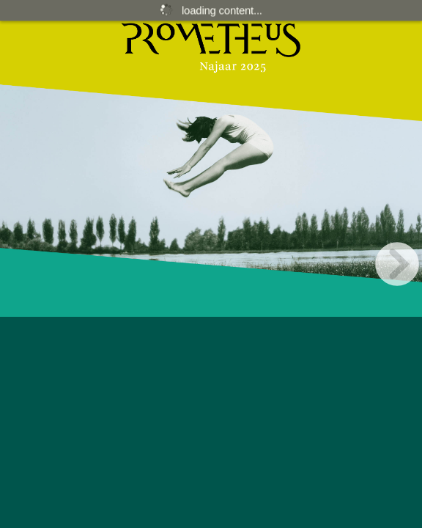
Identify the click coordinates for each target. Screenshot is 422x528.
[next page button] (397, 264)
